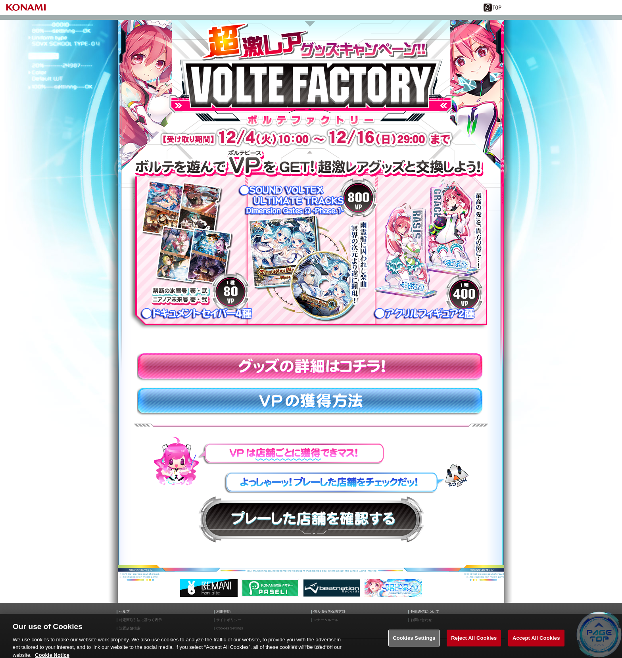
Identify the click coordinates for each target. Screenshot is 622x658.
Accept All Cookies (536, 641)
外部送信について (425, 612)
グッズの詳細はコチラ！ (311, 367)
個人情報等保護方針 (329, 612)
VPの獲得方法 (311, 402)
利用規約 (223, 612)
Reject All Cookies (474, 641)
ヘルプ (124, 612)
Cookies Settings (414, 641)
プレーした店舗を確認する (311, 519)
